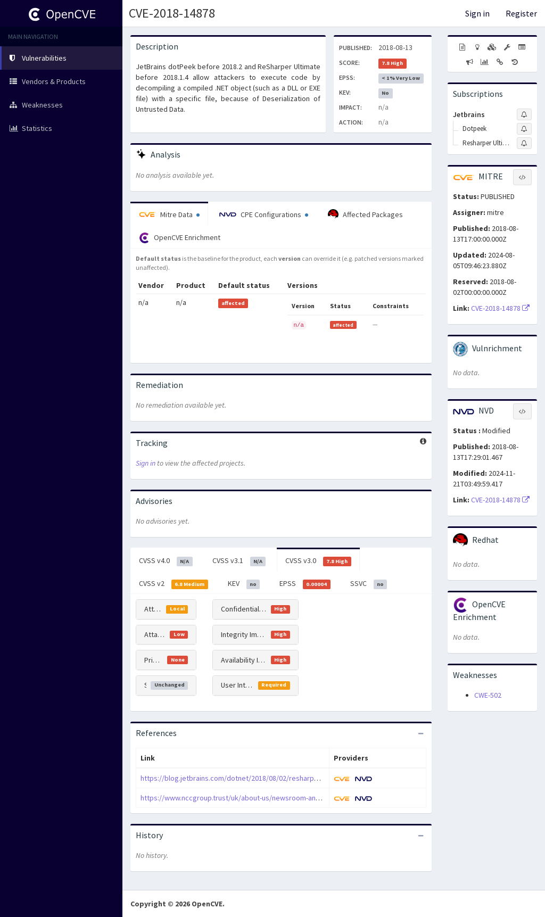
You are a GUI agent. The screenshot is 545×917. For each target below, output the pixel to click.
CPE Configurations (263, 214)
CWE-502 (487, 695)
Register (521, 13)
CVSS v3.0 (318, 561)
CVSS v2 (173, 584)
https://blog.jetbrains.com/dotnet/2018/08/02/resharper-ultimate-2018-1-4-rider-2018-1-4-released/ (299, 778)
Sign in (477, 13)
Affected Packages (365, 214)
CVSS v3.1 (239, 561)
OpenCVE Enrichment (179, 238)
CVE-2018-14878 (172, 13)
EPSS (305, 584)
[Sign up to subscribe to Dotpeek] (524, 129)
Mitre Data (169, 214)
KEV (244, 584)
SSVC (368, 584)
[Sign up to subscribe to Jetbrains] (524, 114)
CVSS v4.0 (166, 561)
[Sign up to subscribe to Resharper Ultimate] (524, 143)
